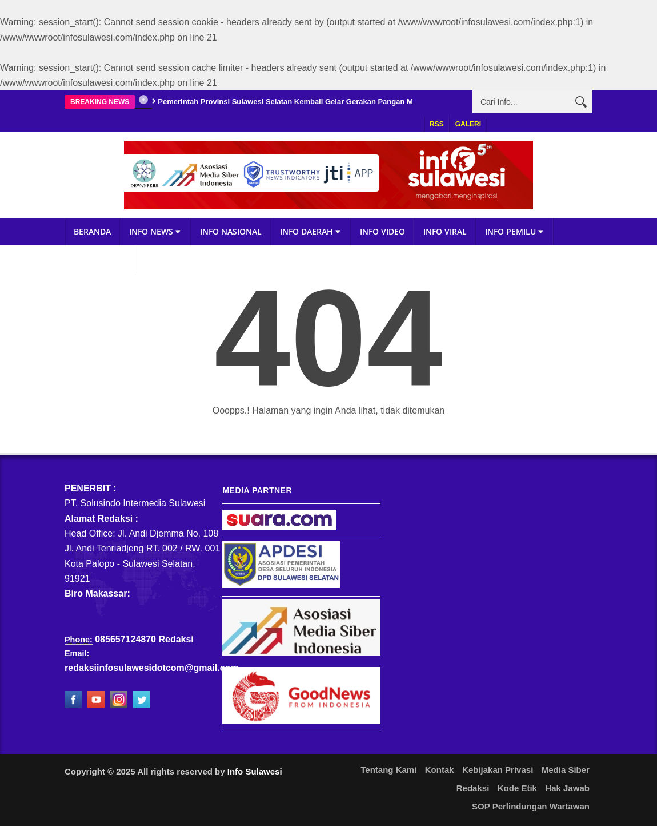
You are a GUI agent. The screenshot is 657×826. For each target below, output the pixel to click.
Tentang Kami (388, 770)
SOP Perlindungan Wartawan (531, 806)
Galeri (468, 124)
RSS (437, 124)
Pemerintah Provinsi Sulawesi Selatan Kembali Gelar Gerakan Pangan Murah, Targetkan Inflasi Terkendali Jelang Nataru (370, 101)
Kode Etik (517, 788)
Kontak (439, 770)
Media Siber (566, 770)
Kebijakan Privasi (497, 770)
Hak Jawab (567, 788)
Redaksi (473, 788)
